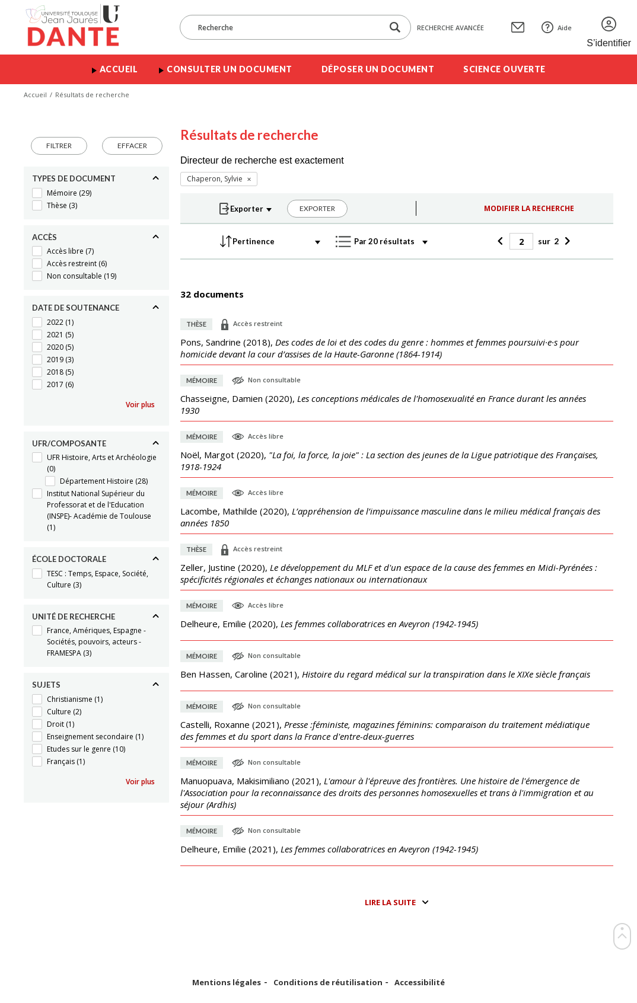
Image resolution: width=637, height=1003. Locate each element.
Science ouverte (504, 69)
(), (379, 348)
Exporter (317, 208)
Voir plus (140, 405)
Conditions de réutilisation (328, 982)
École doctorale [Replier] (69, 559)
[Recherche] (287, 27)
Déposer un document (378, 69)
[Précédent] (502, 241)
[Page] (521, 241)
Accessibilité (419, 982)
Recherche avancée (450, 27)
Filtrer (59, 145)
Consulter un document (229, 69)
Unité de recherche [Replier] (73, 616)
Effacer (132, 145)
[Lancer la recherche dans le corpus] (395, 27)
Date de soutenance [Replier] (75, 307)
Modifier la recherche (529, 208)
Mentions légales (226, 982)
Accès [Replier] (44, 237)
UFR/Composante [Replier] (69, 443)
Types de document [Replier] (74, 178)
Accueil (119, 69)
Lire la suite (390, 902)
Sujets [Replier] (46, 684)
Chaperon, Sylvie (215, 179)
